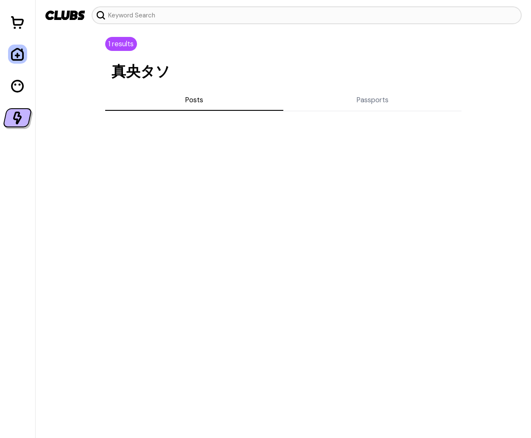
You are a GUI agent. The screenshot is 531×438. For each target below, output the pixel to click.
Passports (372, 99)
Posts (194, 99)
